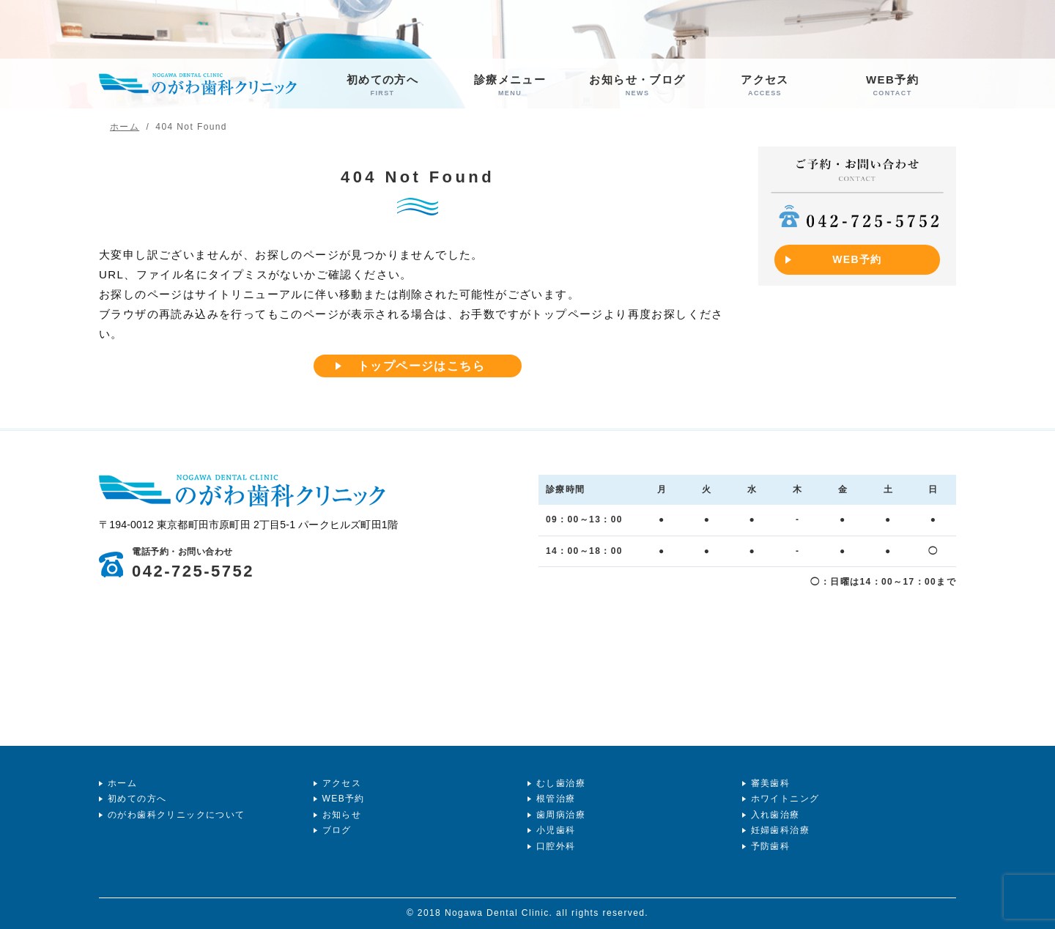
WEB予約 (892, 85)
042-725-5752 (193, 564)
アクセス (765, 85)
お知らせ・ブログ (637, 85)
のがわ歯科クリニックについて (176, 815)
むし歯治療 (560, 783)
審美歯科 (771, 783)
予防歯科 (771, 846)
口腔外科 (556, 846)
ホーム (122, 783)
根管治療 (556, 798)
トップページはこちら (421, 366)
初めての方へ (382, 85)
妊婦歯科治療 (780, 830)
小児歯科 (556, 830)
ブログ (337, 830)
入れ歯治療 (775, 815)
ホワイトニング (785, 798)
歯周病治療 (560, 815)
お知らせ (342, 815)
